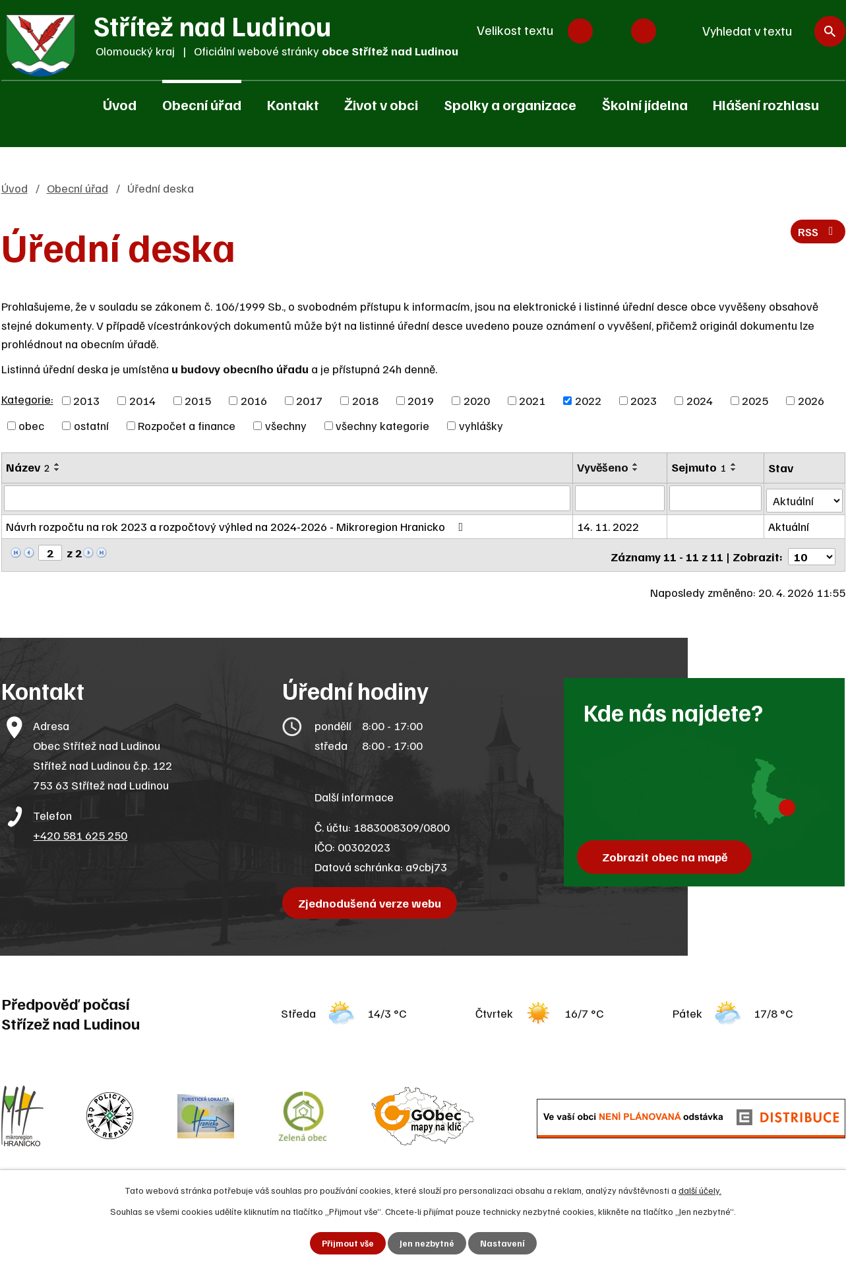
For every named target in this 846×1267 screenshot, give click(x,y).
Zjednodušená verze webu (371, 897)
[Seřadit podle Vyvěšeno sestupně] (637, 469)
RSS (816, 233)
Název (28, 467)
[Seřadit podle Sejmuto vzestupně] (734, 464)
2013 (86, 400)
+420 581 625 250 (80, 829)
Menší (580, 31)
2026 (811, 400)
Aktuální (789, 524)
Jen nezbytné (427, 1243)
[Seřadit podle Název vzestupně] (57, 464)
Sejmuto (699, 467)
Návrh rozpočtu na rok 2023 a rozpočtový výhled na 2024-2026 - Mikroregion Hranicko (237, 524)
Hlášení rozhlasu (766, 104)
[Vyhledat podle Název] (288, 497)
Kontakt (293, 104)
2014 (142, 400)
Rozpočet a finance (186, 425)
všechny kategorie (382, 425)
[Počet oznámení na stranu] (811, 551)
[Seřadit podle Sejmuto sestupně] (734, 469)
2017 (309, 400)
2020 (477, 400)
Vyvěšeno (604, 467)
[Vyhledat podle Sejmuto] (716, 497)
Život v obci (381, 104)
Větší (643, 31)
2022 (588, 400)
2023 (643, 400)
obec (31, 425)
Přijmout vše (347, 1243)
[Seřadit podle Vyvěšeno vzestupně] (637, 464)
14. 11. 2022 (609, 524)
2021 (532, 400)
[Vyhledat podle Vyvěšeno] (620, 497)
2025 (755, 400)
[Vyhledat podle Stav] (805, 497)
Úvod (119, 104)
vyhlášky (481, 425)
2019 (421, 400)
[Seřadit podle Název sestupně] (57, 469)
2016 (254, 400)
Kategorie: (27, 399)
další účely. (700, 1189)
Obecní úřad (201, 104)
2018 (365, 400)
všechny (286, 425)
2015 (198, 400)
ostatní (91, 425)
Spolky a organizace (510, 104)
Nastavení (503, 1243)
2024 (699, 400)
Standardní (611, 31)
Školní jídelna (645, 104)
